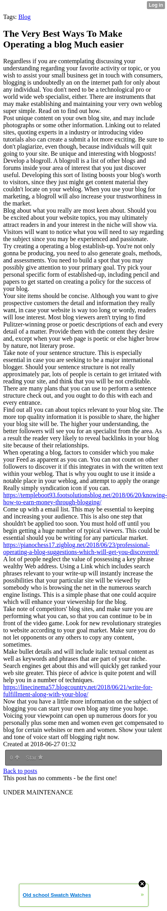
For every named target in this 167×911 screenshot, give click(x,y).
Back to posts (20, 771)
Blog (24, 16)
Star (34, 757)
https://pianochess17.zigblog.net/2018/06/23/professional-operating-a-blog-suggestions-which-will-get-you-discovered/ (81, 548)
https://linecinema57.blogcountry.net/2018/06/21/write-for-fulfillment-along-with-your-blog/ (77, 691)
